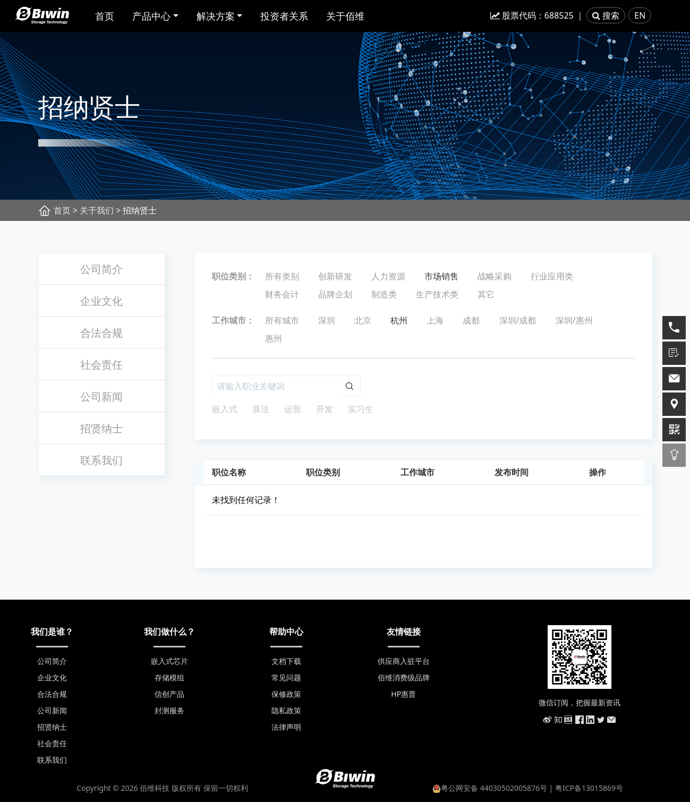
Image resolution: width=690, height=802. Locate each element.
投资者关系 (284, 16)
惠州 (273, 338)
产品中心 (151, 16)
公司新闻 (101, 396)
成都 (471, 320)
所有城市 (282, 320)
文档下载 (286, 661)
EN (639, 15)
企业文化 (101, 301)
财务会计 (282, 294)
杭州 (398, 320)
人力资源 (388, 276)
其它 (486, 294)
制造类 (384, 294)
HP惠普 (403, 694)
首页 (104, 16)
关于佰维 (345, 16)
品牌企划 (335, 294)
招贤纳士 (101, 428)
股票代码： (532, 15)
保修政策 (286, 694)
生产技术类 (437, 294)
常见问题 (286, 677)
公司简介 (101, 269)
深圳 (326, 320)
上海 (435, 320)
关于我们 (97, 210)
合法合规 (101, 333)
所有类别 (282, 276)
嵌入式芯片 (169, 661)
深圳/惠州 (574, 320)
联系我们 (101, 460)
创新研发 (335, 276)
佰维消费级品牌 (404, 677)
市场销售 (441, 276)
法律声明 (286, 727)
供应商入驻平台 (404, 661)
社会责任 (101, 364)
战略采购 (495, 276)
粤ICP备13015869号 (589, 788)
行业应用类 (552, 276)
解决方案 (216, 16)
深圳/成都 (517, 320)
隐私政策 (286, 710)
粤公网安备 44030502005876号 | (493, 788)
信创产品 (169, 694)
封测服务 (169, 710)
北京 (362, 320)
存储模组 (169, 677)
